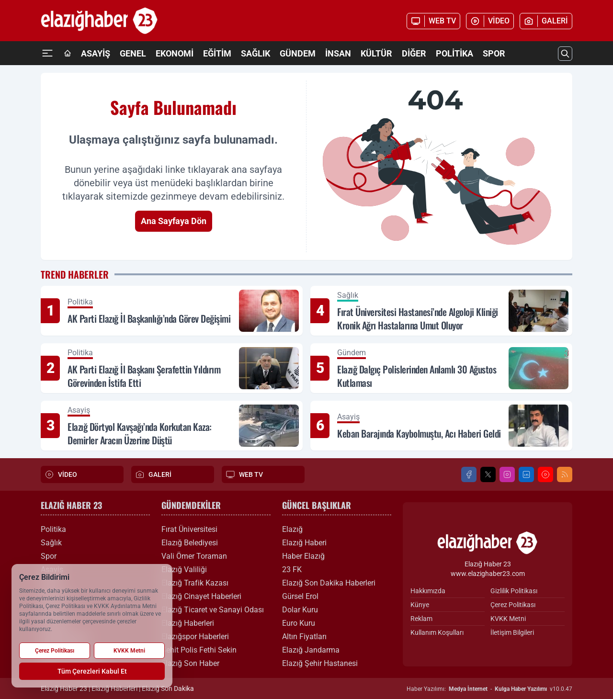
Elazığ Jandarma (311, 649)
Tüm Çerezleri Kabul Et (92, 671)
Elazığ (292, 529)
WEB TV (244, 474)
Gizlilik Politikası (513, 591)
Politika (454, 53)
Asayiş (95, 53)
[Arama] (565, 53)
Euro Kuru (298, 623)
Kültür (376, 53)
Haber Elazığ (303, 556)
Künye (419, 605)
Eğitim (217, 53)
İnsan (338, 53)
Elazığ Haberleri (187, 623)
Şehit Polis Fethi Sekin (199, 649)
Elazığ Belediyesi (189, 542)
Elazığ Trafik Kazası (194, 582)
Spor (494, 53)
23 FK (292, 569)
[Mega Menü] (47, 53)
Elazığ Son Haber (190, 663)
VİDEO (61, 474)
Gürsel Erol (300, 596)
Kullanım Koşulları (437, 632)
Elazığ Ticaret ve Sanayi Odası (212, 609)
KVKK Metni (508, 618)
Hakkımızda (427, 591)
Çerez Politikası (512, 605)
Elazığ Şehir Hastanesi (320, 663)
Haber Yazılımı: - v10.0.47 (489, 689)
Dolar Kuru (300, 609)
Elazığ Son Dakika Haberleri (328, 582)
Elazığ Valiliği (184, 569)
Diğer (414, 53)
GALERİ (153, 474)
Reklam (421, 618)
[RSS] (564, 474)
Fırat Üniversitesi (189, 529)
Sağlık (255, 53)
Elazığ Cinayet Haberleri (201, 596)
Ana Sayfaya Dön (173, 221)
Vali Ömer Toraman (194, 556)
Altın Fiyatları (304, 636)
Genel (133, 53)
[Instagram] (507, 474)
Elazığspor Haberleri (195, 636)
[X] (488, 474)
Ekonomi (174, 53)
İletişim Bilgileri (512, 632)
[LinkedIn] (526, 474)
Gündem (298, 53)
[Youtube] (545, 474)
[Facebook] (469, 474)
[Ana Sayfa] (67, 53)
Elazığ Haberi (304, 542)
